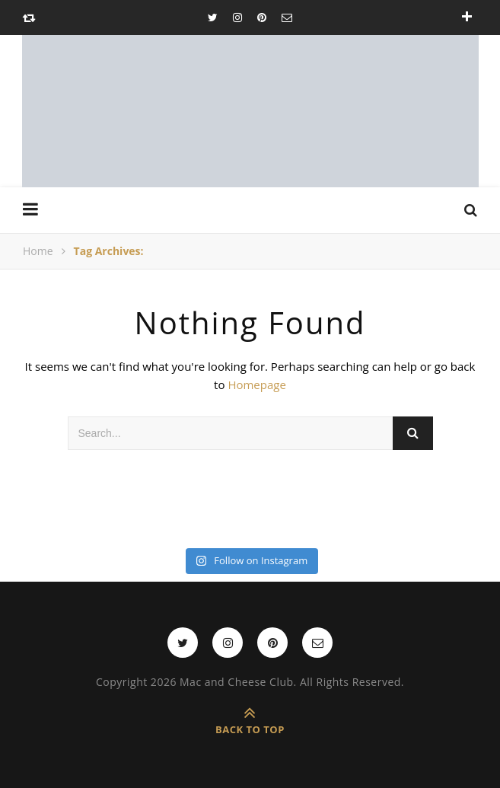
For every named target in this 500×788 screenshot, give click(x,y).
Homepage (256, 384)
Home (38, 251)
